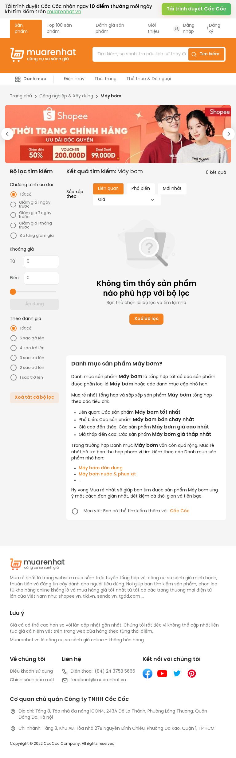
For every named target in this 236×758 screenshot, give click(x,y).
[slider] (13, 292)
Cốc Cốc (180, 511)
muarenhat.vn (64, 11)
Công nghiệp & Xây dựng (66, 96)
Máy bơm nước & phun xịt (107, 474)
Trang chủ (21, 96)
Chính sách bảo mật (32, 680)
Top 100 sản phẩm (59, 28)
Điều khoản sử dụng (31, 671)
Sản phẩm (21, 28)
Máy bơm (110, 96)
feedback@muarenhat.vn (94, 680)
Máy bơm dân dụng (101, 468)
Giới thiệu (153, 28)
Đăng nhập (189, 28)
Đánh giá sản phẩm (110, 28)
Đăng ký (214, 28)
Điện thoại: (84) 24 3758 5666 (98, 672)
